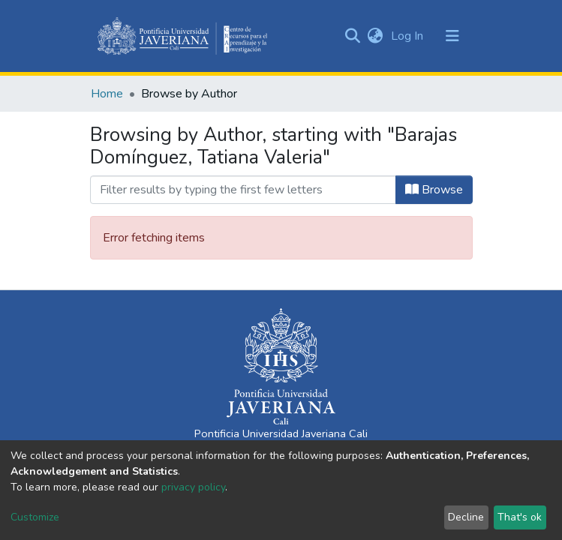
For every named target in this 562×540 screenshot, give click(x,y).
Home (107, 94)
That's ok (519, 517)
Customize (35, 517)
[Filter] (243, 190)
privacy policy (193, 487)
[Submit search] (353, 36)
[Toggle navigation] (452, 36)
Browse (434, 190)
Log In (408, 36)
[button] (375, 36)
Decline (466, 517)
